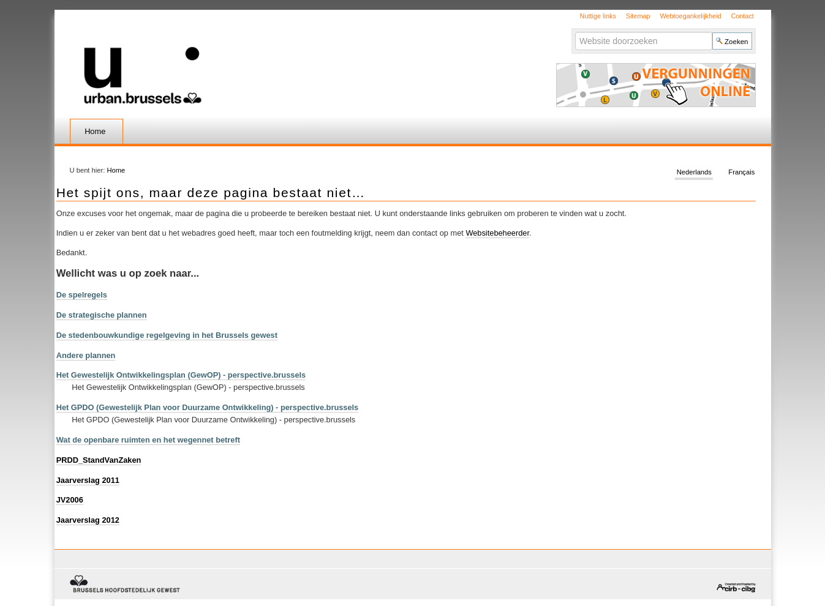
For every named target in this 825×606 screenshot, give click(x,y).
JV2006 (69, 499)
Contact (742, 16)
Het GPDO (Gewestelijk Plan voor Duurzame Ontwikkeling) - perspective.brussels (207, 407)
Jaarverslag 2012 (87, 520)
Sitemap (638, 16)
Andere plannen (86, 355)
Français (741, 172)
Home (95, 131)
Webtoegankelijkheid (690, 16)
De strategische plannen (101, 315)
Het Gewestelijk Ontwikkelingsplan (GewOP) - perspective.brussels (181, 375)
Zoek (574, 31)
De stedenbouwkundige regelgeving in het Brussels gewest (166, 335)
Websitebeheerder (497, 233)
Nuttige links (598, 16)
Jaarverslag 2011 (87, 480)
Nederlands (694, 172)
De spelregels (81, 294)
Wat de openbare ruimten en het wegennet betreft (148, 439)
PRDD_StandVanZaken (98, 460)
